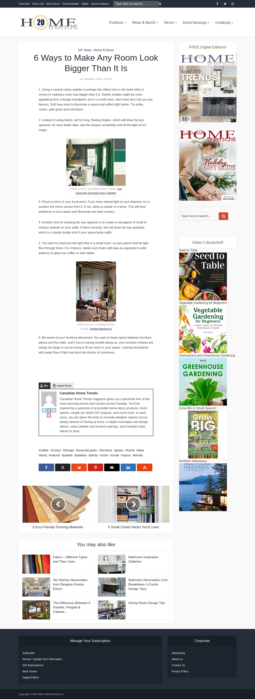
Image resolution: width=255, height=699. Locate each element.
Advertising (178, 653)
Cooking (222, 22)
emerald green (87, 450)
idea (141, 450)
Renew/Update (71, 3)
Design (69, 450)
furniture (106, 450)
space (127, 455)
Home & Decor (104, 50)
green (119, 450)
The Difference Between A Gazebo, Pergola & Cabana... (71, 607)
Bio (46, 385)
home (131, 450)
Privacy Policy (180, 671)
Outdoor (116, 22)
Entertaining (194, 22)
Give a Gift (38, 3)
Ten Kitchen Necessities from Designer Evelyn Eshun (70, 584)
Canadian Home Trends (98, 79)
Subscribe (24, 3)
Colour (56, 450)
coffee (44, 450)
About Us (177, 659)
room (104, 455)
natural (55, 455)
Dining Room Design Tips (146, 603)
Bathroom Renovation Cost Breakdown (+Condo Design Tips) (147, 584)
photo (94, 455)
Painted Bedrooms (101, 328)
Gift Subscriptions (33, 665)
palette (67, 455)
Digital (85, 3)
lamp (43, 455)
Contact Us (178, 665)
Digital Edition (31, 677)
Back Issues (53, 3)
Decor (169, 22)
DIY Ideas (84, 50)
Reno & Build (143, 22)
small (115, 455)
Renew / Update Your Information (42, 659)
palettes (81, 455)
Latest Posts (64, 385)
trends (138, 455)
